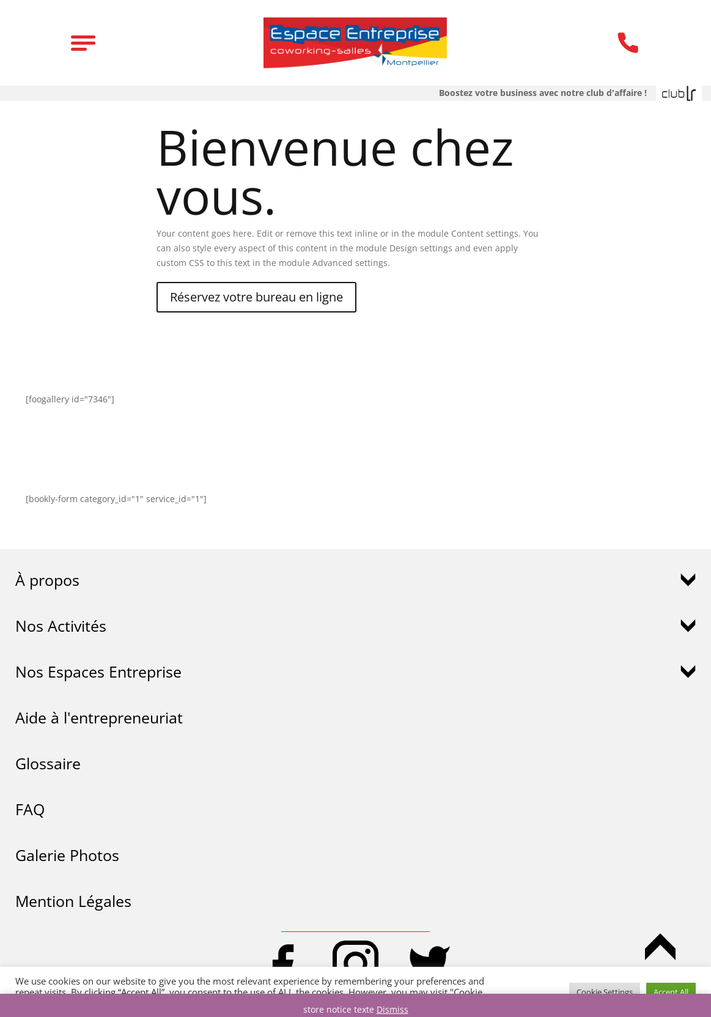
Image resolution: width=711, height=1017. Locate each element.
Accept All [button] (671, 991)
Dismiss (392, 1009)
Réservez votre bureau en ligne (256, 297)
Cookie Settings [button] (605, 991)
